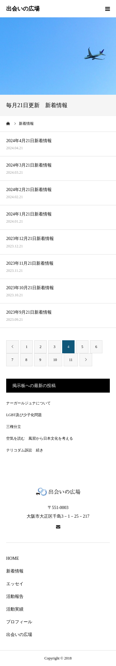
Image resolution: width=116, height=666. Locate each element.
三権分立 (13, 426)
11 (71, 360)
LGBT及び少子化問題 (24, 415)
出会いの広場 (19, 634)
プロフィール (19, 622)
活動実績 (15, 609)
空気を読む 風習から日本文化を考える (39, 438)
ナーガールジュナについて (28, 403)
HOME (12, 558)
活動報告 (15, 596)
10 (55, 360)
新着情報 (15, 571)
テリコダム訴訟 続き (24, 450)
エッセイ (15, 583)
